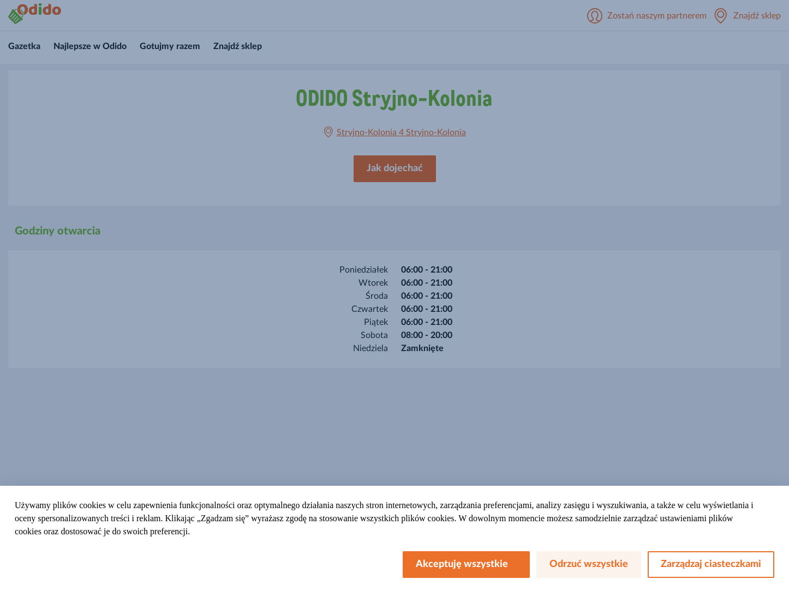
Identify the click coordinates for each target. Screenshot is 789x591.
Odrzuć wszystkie (588, 564)
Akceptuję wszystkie (466, 564)
